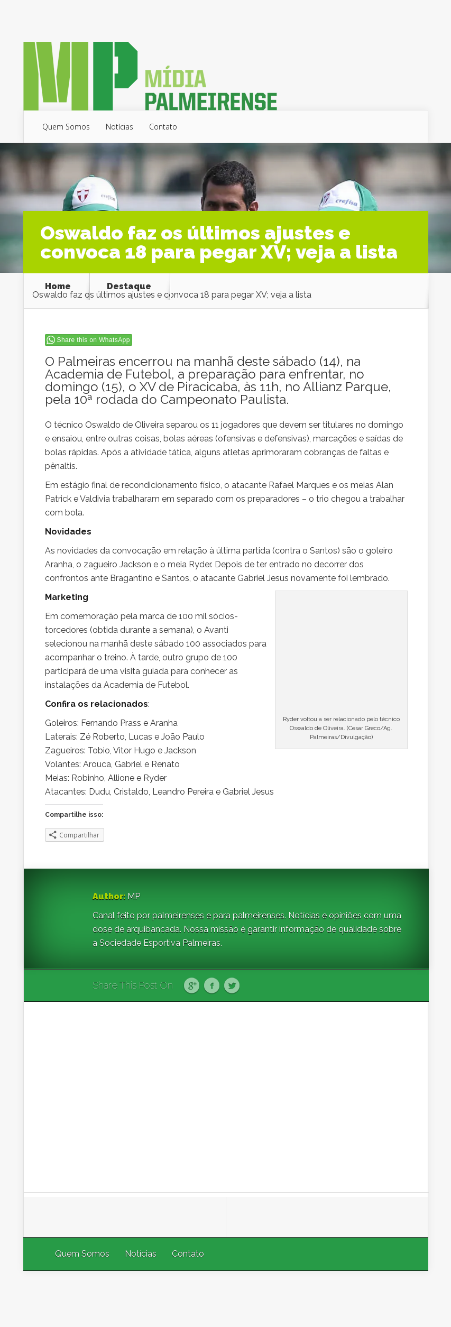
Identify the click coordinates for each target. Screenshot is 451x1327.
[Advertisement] (226, 1097)
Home (58, 286)
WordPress (403, 1299)
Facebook (212, 986)
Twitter (232, 986)
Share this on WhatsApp (93, 340)
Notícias (119, 127)
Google (191, 986)
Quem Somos (66, 127)
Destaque (129, 286)
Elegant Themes (287, 1299)
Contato (163, 127)
